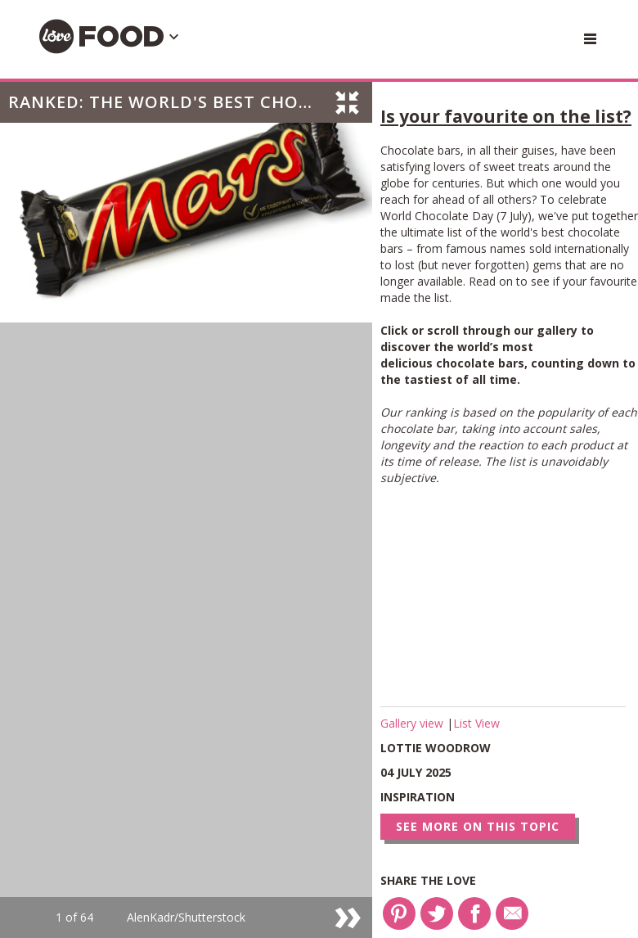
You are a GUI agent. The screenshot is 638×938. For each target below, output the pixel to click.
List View (476, 723)
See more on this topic (477, 826)
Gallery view (413, 723)
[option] (186, 510)
